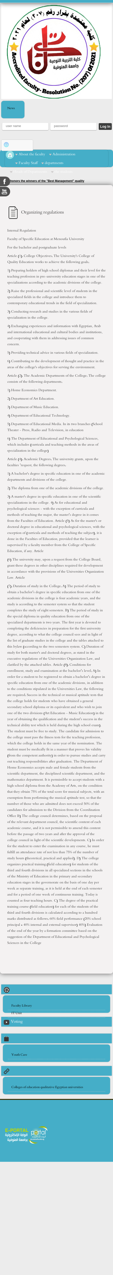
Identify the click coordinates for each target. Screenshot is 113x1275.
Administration (64, 154)
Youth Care (19, 1054)
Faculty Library (21, 1005)
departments (54, 163)
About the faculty (32, 154)
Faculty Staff (28, 163)
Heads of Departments (30, 172)
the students (63, 172)
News (11, 108)
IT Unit (16, 1013)
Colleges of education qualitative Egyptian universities (47, 1087)
